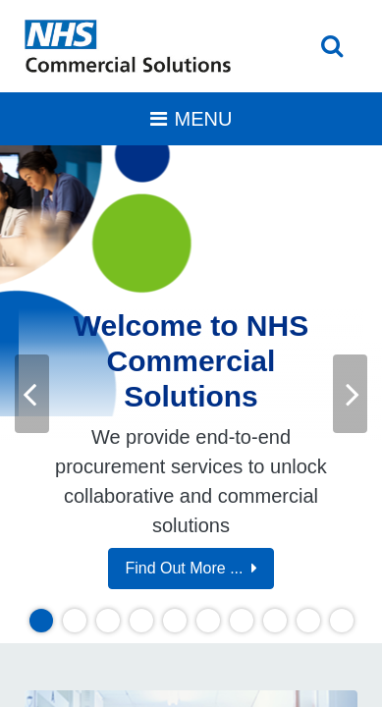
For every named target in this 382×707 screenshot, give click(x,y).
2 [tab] (74, 621)
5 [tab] (174, 621)
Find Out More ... (190, 568)
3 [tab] (107, 621)
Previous (32, 393)
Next (350, 393)
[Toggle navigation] (191, 118)
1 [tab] (40, 621)
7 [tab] (241, 621)
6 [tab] (207, 621)
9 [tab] (307, 621)
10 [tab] (345, 621)
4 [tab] (140, 621)
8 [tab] (274, 621)
